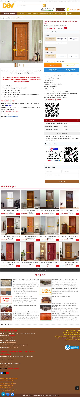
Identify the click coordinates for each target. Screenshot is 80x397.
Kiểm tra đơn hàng (43, 1)
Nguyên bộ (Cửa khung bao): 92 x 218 (50, 56)
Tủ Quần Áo (28, 13)
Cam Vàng (49, 49)
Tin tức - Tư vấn (70, 1)
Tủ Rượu (51, 13)
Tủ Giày (56, 13)
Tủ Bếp (26, 16)
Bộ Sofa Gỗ (35, 13)
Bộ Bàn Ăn (69, 13)
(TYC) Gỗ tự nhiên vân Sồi (61, 39)
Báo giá (61, 1)
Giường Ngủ (21, 13)
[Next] (40, 41)
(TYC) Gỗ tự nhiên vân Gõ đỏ (73, 39)
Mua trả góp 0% (53, 70)
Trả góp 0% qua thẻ (70, 70)
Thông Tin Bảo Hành (61, 120)
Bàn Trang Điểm (44, 13)
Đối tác (65, 1)
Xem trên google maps (13, 347)
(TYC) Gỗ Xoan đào (50, 42)
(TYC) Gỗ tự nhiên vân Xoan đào (50, 39)
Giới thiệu (50, 1)
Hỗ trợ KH (77, 1)
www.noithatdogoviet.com (12, 116)
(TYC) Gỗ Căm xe (61, 42)
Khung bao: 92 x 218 (73, 56)
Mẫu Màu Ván (56, 1)
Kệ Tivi (61, 13)
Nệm (65, 13)
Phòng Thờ (21, 16)
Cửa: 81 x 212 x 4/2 (61, 56)
